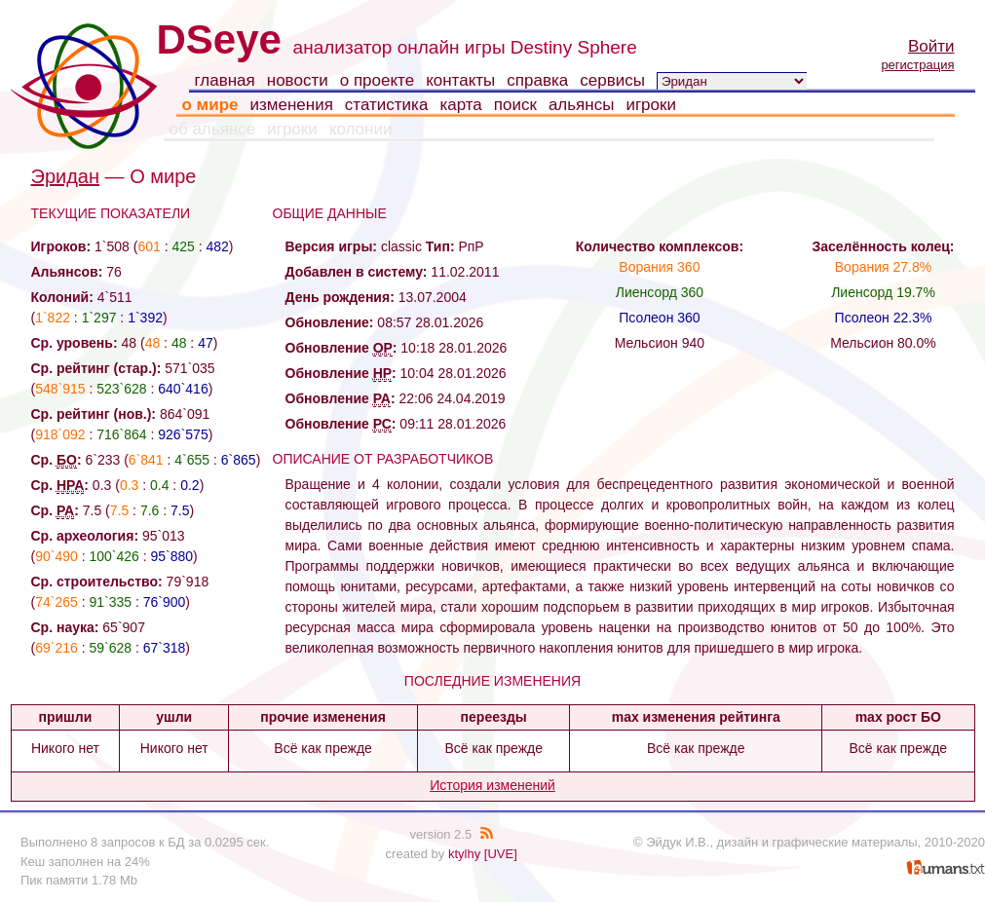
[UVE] (500, 853)
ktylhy (464, 853)
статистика (387, 104)
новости (297, 80)
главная (225, 80)
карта (460, 104)
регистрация (917, 64)
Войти (931, 46)
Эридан (65, 176)
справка (537, 80)
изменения (290, 104)
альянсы (582, 104)
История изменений (492, 785)
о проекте (377, 80)
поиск (515, 104)
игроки (650, 104)
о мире (210, 104)
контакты (460, 80)
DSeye (219, 39)
